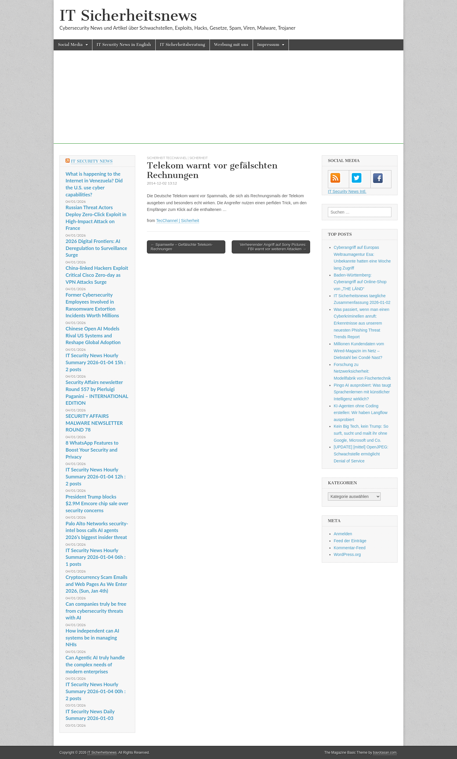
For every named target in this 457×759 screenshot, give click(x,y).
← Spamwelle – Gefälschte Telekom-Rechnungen (182, 246)
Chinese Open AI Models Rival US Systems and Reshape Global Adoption (93, 335)
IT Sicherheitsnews (128, 15)
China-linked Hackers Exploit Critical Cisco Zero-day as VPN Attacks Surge (97, 275)
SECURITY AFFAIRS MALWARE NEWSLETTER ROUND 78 (94, 423)
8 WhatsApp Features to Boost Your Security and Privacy (92, 449)
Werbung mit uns (231, 44)
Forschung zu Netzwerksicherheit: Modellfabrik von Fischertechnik (362, 371)
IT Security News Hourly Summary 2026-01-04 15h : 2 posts (96, 362)
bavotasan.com (385, 753)
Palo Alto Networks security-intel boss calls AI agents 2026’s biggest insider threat (97, 530)
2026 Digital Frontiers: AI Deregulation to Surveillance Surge (96, 248)
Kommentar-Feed (349, 547)
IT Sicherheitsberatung (182, 44)
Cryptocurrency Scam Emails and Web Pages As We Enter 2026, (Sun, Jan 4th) (96, 584)
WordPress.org (347, 554)
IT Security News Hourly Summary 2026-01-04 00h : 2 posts (96, 691)
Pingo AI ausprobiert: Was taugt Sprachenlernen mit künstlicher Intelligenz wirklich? (362, 392)
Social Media (70, 44)
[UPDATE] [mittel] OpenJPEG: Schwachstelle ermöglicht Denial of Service (361, 454)
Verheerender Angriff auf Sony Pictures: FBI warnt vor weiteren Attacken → (273, 246)
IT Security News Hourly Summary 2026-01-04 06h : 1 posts (96, 557)
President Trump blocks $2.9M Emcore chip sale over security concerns (97, 503)
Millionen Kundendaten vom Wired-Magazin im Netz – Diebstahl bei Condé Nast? (359, 350)
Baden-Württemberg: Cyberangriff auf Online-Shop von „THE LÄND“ (360, 282)
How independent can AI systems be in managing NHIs (92, 637)
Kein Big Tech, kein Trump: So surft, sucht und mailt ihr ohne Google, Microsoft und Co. (361, 433)
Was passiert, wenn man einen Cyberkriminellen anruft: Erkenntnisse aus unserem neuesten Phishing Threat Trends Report (361, 323)
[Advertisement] (228, 103)
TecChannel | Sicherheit (177, 220)
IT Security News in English (124, 44)
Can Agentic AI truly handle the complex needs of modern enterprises (95, 664)
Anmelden (343, 533)
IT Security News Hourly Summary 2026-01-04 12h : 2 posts (96, 476)
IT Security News (92, 161)
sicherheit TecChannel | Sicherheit (177, 158)
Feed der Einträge (350, 540)
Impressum (268, 44)
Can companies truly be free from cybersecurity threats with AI (96, 611)
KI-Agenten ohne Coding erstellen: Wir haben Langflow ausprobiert (360, 413)
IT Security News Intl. (347, 191)
